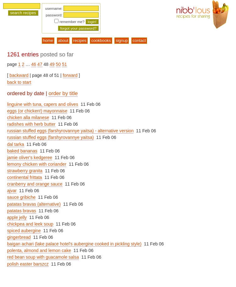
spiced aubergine (24, 230)
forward (70, 75)
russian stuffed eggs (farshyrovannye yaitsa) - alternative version (70, 130)
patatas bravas (21, 210)
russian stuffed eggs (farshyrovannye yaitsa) (50, 137)
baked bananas (22, 150)
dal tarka (15, 144)
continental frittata (24, 177)
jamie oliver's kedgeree (29, 157)
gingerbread (19, 237)
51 (64, 64)
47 (39, 64)
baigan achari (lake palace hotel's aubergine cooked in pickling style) (74, 243)
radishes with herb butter (31, 124)
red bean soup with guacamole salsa (43, 257)
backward (18, 75)
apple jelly (17, 217)
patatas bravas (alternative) (34, 204)
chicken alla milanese (28, 117)
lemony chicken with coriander (37, 164)
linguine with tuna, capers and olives (42, 104)
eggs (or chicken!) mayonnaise (37, 110)
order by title (63, 93)
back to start (19, 82)
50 (58, 64)
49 (52, 64)
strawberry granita (25, 170)
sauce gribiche (21, 197)
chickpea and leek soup (30, 224)
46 (33, 64)
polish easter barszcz (28, 264)
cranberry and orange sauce (35, 184)
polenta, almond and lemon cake (39, 250)
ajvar (12, 190)
